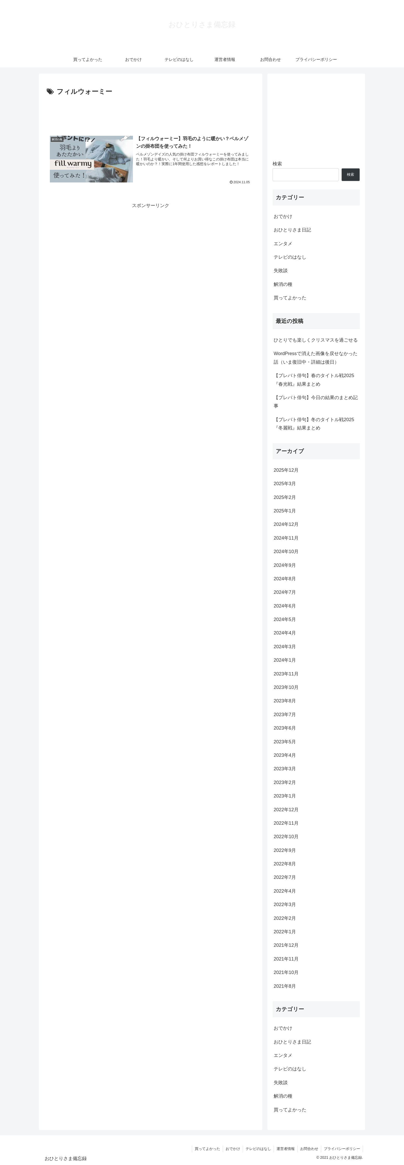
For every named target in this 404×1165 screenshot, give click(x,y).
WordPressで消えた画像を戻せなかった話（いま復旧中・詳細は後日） (316, 357)
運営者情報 (286, 1149)
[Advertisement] (150, 112)
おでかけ (233, 1149)
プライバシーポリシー (342, 1149)
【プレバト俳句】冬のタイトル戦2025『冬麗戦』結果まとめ (314, 423)
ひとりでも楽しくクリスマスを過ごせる (316, 340)
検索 (277, 163)
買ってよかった (207, 1149)
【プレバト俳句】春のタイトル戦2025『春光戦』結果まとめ (314, 379)
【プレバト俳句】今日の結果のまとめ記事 (316, 401)
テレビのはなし (258, 1149)
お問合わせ (309, 1149)
